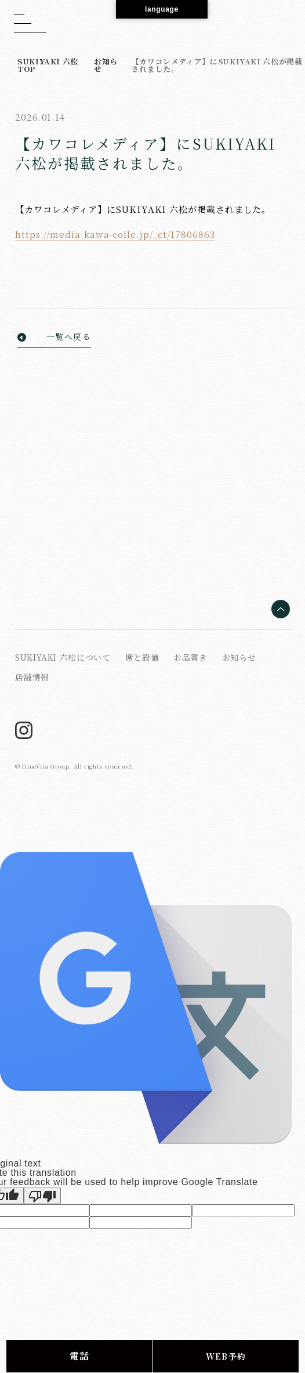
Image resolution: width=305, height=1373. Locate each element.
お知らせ (106, 65)
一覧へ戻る (68, 337)
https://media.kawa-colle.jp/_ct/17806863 (115, 234)
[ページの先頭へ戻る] (280, 610)
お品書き (190, 657)
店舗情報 (32, 677)
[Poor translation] (42, 1195)
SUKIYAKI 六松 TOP (47, 65)
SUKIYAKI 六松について (63, 657)
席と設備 (142, 657)
